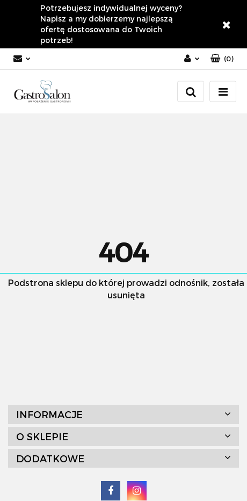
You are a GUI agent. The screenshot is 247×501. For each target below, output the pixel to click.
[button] (222, 58)
